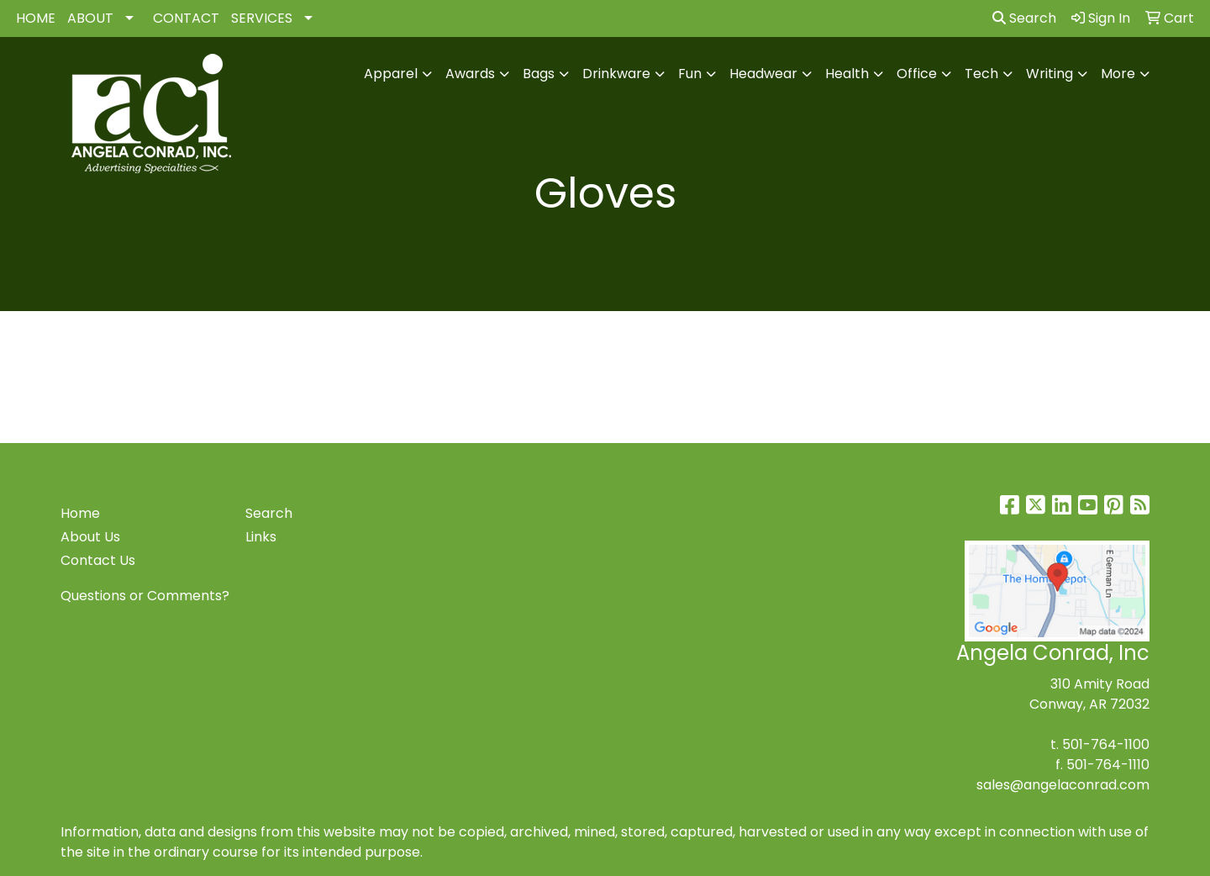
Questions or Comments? (144, 595)
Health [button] (847, 73)
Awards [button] (470, 73)
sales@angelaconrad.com (1063, 784)
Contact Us (97, 560)
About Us (90, 536)
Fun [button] (690, 73)
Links (260, 536)
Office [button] (917, 73)
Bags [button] (539, 73)
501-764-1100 (1106, 744)
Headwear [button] (763, 73)
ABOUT (90, 18)
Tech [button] (981, 73)
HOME (35, 18)
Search (1024, 18)
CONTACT (186, 18)
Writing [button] (1049, 73)
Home (80, 513)
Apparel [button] (391, 73)
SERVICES (261, 18)
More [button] (1118, 73)
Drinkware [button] (616, 73)
